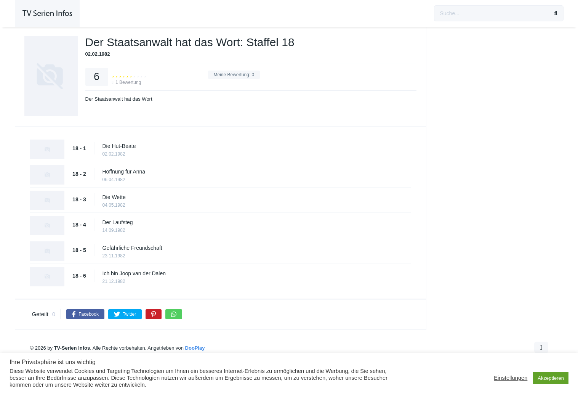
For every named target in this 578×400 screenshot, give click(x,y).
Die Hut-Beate (119, 146)
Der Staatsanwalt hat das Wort (118, 98)
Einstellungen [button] (510, 378)
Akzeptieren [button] (551, 378)
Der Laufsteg (117, 222)
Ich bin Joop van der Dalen (134, 273)
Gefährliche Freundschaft (132, 248)
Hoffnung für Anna (124, 172)
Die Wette (114, 197)
